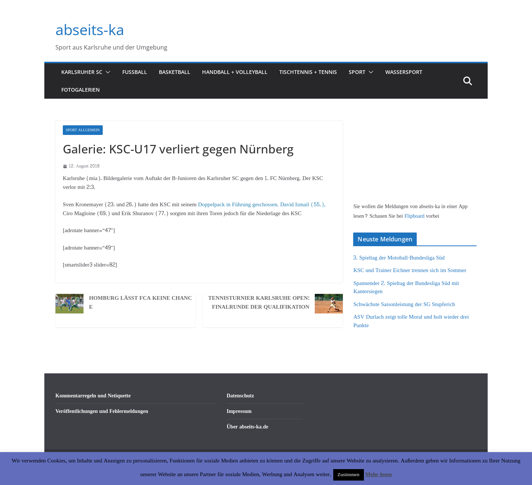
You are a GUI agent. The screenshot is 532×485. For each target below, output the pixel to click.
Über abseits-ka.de (248, 426)
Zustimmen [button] (348, 474)
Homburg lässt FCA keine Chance (140, 303)
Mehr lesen (378, 474)
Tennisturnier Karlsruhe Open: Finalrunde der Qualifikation (259, 303)
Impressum (239, 411)
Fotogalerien (80, 89)
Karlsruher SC (81, 71)
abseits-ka (89, 29)
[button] (106, 72)
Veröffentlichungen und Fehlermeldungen (101, 411)
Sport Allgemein (83, 130)
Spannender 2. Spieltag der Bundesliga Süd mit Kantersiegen (406, 287)
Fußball (134, 71)
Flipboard (415, 216)
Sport (357, 71)
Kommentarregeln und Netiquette (93, 395)
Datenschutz (240, 395)
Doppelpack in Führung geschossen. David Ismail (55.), (261, 205)
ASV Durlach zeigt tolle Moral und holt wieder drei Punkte (411, 321)
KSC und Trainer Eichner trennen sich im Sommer (409, 270)
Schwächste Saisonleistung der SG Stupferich (404, 304)
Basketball (174, 71)
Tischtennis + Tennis (308, 71)
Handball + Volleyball (234, 71)
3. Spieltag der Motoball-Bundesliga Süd (398, 258)
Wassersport (403, 71)
